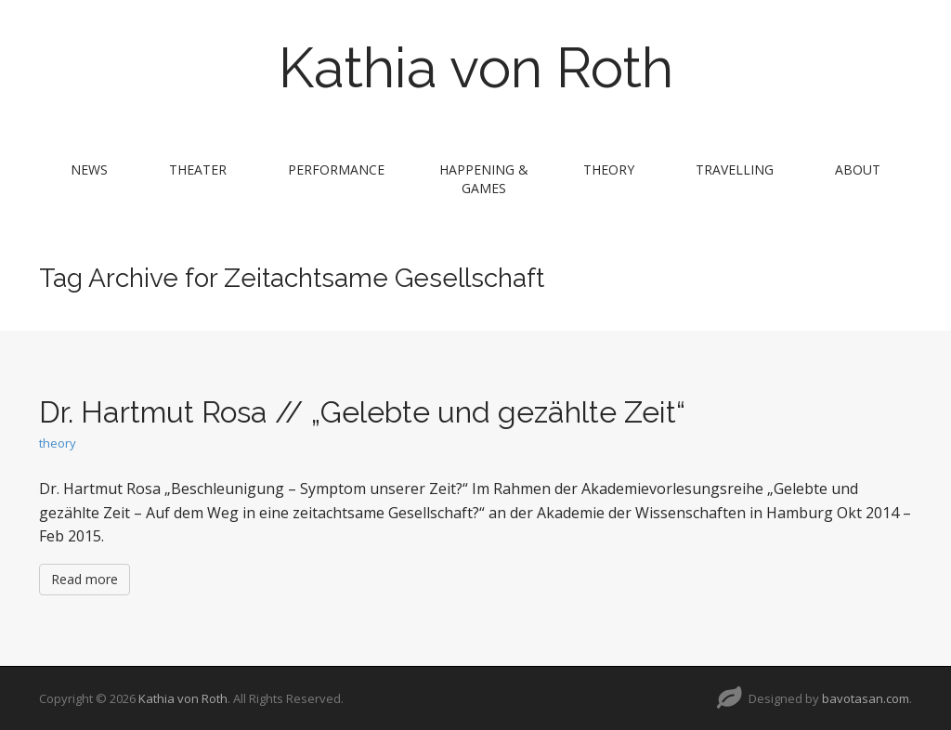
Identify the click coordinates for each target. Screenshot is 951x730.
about (857, 169)
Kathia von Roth (476, 67)
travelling (735, 169)
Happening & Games (483, 179)
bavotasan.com (865, 698)
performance (336, 169)
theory (608, 169)
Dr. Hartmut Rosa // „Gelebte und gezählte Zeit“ (362, 412)
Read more (84, 579)
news (89, 169)
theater (198, 169)
